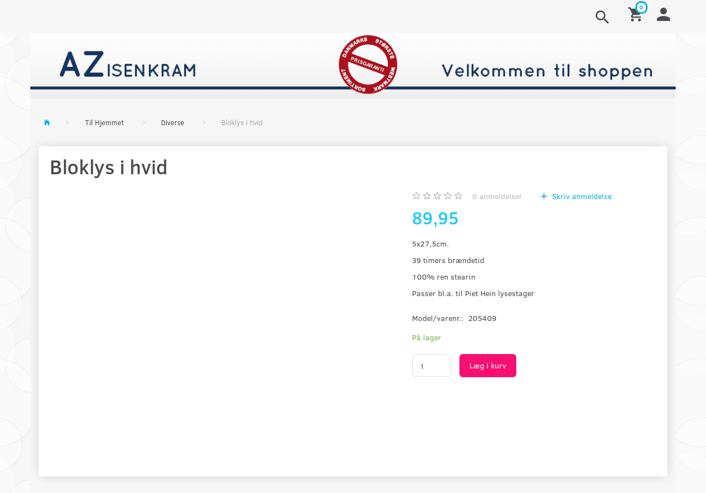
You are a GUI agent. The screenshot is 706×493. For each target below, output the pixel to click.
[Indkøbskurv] (637, 13)
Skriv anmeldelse (581, 196)
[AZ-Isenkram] (353, 64)
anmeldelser (497, 196)
